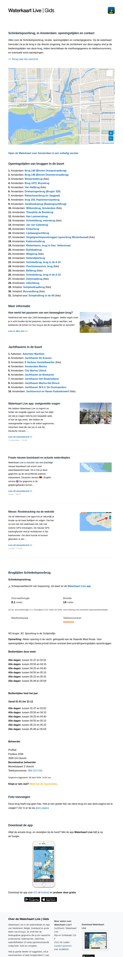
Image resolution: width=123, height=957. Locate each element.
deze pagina (42, 808)
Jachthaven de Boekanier (39, 374)
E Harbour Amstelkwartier (40, 362)
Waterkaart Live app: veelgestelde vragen (34, 403)
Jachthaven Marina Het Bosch (42, 383)
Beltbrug (31, 270)
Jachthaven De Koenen (38, 358)
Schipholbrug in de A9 (41, 295)
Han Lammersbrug (37, 216)
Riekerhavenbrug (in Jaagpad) (42, 195)
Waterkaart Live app (79, 586)
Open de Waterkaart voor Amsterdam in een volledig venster (43, 153)
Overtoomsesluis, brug (39, 266)
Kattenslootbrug (35, 241)
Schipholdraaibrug (34, 287)
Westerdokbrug (34, 179)
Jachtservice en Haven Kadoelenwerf (47, 391)
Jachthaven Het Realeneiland (42, 379)
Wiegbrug (31, 254)
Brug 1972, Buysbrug (37, 183)
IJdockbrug (32, 283)
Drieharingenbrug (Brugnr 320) (43, 191)
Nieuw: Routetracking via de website (31, 511)
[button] (109, 73)
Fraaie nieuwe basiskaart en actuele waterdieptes (39, 457)
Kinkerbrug (32, 229)
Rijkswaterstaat (108, 143)
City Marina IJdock (35, 370)
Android (45, 892)
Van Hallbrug (32, 187)
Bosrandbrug (30, 291)
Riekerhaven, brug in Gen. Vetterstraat (48, 245)
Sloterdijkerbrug (35, 258)
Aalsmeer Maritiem (33, 354)
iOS (36, 892)
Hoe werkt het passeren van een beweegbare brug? (40, 312)
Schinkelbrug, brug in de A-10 (43, 262)
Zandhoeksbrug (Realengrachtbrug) (45, 204)
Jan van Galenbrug (37, 225)
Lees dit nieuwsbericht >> (20, 437)
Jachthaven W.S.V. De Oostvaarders (45, 387)
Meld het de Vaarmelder (43, 784)
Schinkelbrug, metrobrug (40, 220)
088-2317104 (35, 770)
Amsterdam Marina (36, 366)
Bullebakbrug (34, 249)
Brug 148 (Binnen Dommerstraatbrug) (47, 174)
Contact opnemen (63, 946)
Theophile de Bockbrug (39, 212)
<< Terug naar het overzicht (23, 59)
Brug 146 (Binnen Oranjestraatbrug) (45, 170)
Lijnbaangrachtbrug (37, 233)
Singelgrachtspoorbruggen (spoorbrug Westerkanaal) (57, 237)
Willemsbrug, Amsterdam (41, 208)
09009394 (68, 622)
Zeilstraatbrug (34, 279)
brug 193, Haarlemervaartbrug (42, 199)
